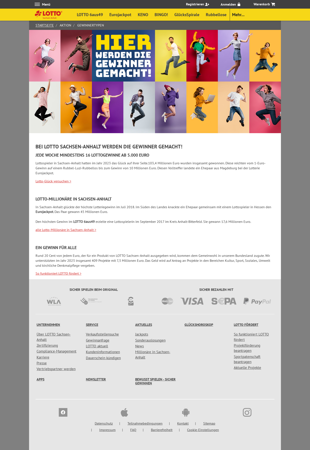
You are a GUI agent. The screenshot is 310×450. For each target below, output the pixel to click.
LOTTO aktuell (97, 346)
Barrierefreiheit (161, 430)
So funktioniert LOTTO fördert (58, 273)
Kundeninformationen (103, 352)
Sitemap (209, 423)
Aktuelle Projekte (247, 367)
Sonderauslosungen (150, 340)
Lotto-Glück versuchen (53, 181)
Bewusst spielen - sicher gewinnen (155, 381)
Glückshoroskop (198, 324)
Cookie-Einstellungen (203, 430)
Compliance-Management (56, 351)
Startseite (45, 25)
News (139, 346)
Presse (42, 363)
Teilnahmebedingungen (145, 423)
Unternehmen (48, 324)
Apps (40, 379)
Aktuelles (143, 324)
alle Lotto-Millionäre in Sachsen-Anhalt (66, 230)
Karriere (43, 357)
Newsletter (96, 379)
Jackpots (141, 334)
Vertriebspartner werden (56, 369)
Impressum (107, 430)
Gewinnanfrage (97, 340)
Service (92, 324)
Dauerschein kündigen (103, 358)
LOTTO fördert (246, 324)
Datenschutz (104, 423)
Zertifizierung (47, 345)
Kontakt (183, 423)
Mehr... (238, 14)
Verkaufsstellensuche (102, 334)
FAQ (133, 430)
